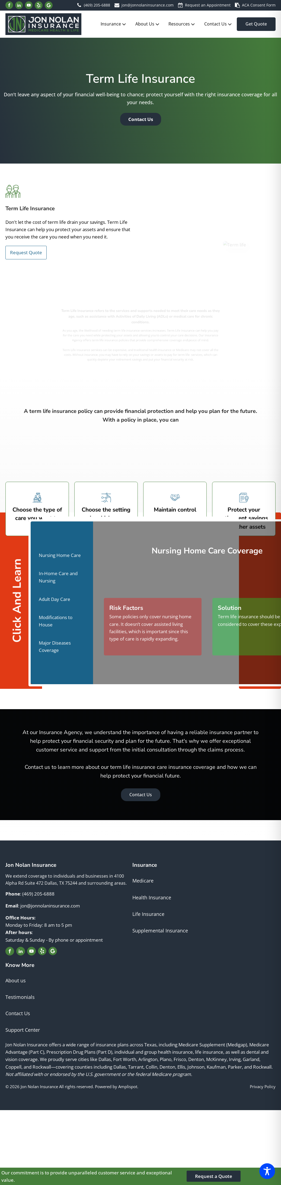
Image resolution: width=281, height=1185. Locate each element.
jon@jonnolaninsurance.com (148, 5)
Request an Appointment (208, 5)
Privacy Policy (263, 1086)
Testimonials (20, 997)
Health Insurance (151, 897)
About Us (147, 24)
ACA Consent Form (259, 5)
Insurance (114, 24)
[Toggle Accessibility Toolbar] (267, 1171)
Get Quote (256, 24)
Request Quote (26, 252)
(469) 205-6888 (97, 5)
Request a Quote (213, 1176)
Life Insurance (148, 914)
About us (15, 980)
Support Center (22, 1030)
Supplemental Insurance (160, 930)
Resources (182, 24)
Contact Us (218, 24)
